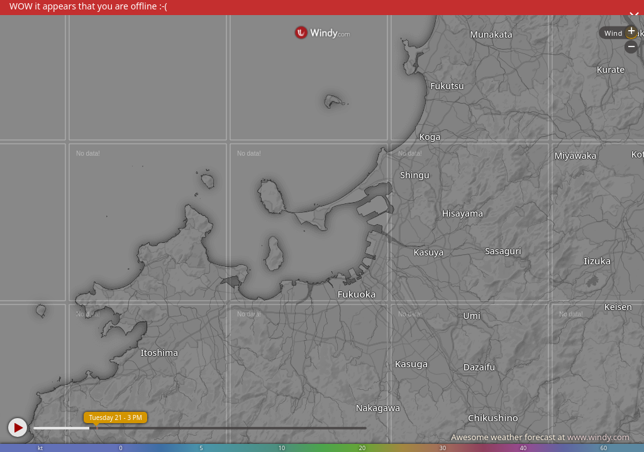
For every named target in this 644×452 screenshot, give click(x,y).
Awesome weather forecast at (540, 437)
